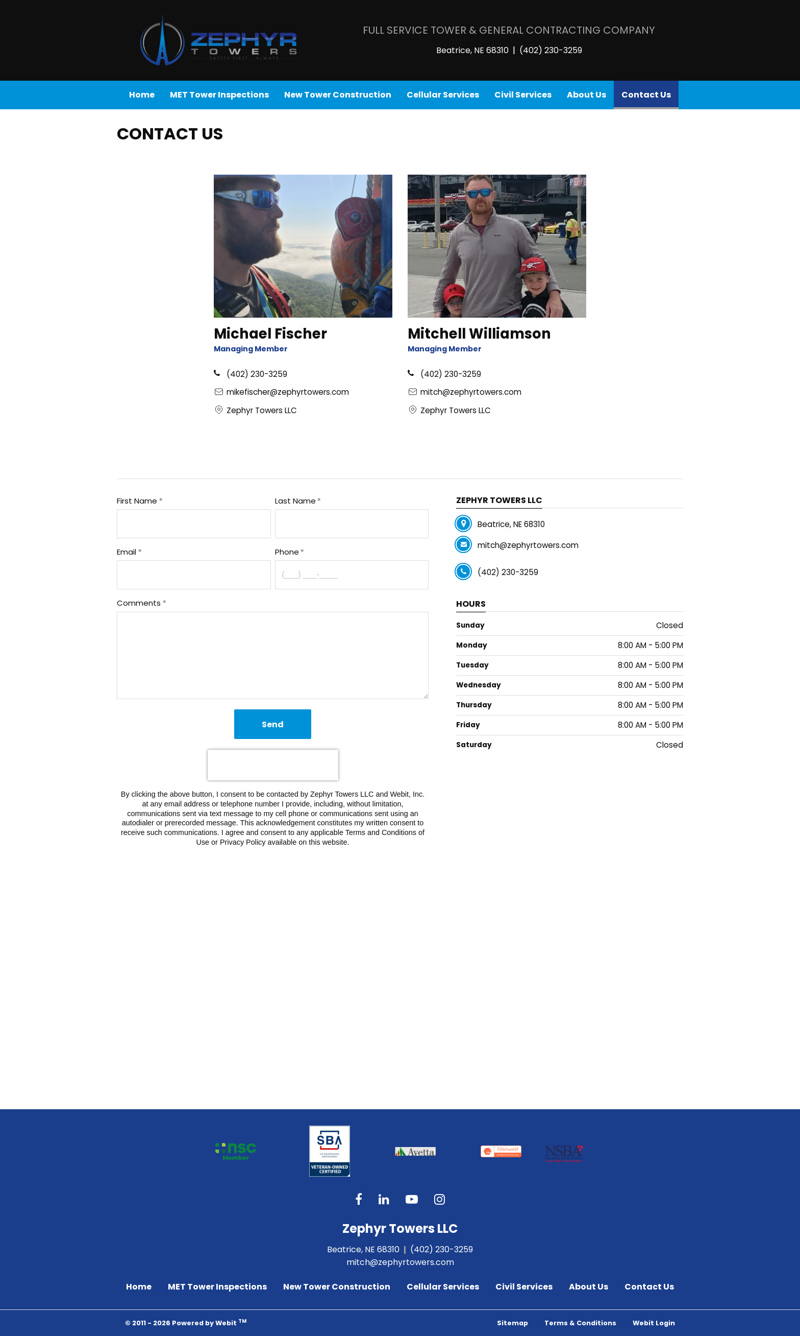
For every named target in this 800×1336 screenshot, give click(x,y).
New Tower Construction (337, 95)
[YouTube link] (411, 1200)
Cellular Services (443, 95)
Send (273, 724)
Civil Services (523, 95)
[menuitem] (141, 95)
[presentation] (273, 765)
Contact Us (650, 92)
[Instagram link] (439, 1200)
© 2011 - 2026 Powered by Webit (185, 1322)
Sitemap (512, 1323)
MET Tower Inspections (219, 95)
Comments (139, 603)
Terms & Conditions (580, 1323)
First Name (137, 500)
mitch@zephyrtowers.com (400, 1262)
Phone (287, 551)
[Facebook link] (358, 1200)
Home (142, 95)
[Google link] (383, 1200)
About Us (586, 95)
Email (126, 551)
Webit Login (654, 1323)
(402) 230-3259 (550, 50)
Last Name (295, 500)
